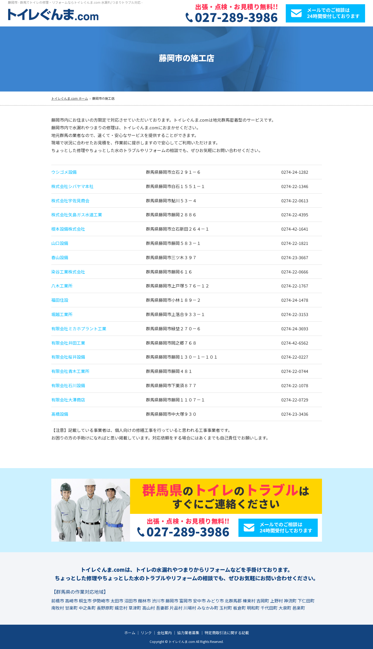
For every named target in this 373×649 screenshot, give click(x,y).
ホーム (129, 632)
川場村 (189, 608)
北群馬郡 (233, 600)
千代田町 (269, 608)
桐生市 (85, 600)
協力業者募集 (188, 632)
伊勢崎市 (101, 600)
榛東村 (249, 600)
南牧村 (57, 608)
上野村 (276, 600)
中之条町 (87, 608)
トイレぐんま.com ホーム (69, 98)
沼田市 (130, 600)
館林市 (144, 600)
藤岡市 (171, 600)
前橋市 (57, 600)
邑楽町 (298, 608)
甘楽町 (71, 608)
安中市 (199, 600)
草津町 (134, 608)
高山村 (148, 608)
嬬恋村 (121, 608)
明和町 (253, 608)
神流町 (290, 600)
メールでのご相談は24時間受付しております (333, 12)
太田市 (116, 600)
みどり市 (215, 600)
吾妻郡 (162, 608)
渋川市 (158, 600)
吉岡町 (262, 600)
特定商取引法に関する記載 (227, 632)
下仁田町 (306, 600)
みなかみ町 (207, 608)
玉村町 (225, 608)
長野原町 (105, 608)
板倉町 (239, 608)
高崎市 (71, 600)
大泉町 (285, 608)
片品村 (176, 608)
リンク (146, 632)
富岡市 (185, 600)
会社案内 (164, 632)
